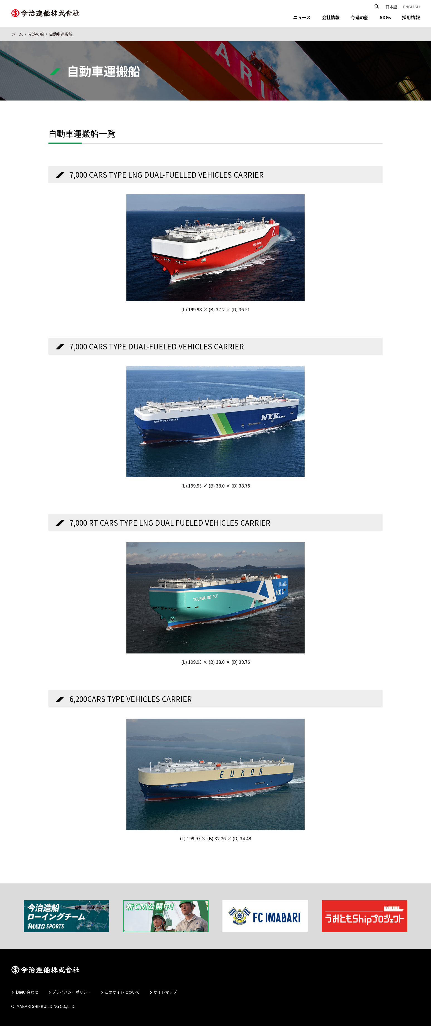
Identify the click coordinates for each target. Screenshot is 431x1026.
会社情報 (331, 17)
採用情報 (411, 17)
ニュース (302, 17)
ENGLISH (411, 6)
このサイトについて (122, 992)
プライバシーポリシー (71, 992)
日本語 (391, 6)
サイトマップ (165, 992)
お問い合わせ (26, 992)
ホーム (17, 34)
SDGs (385, 17)
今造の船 (360, 17)
